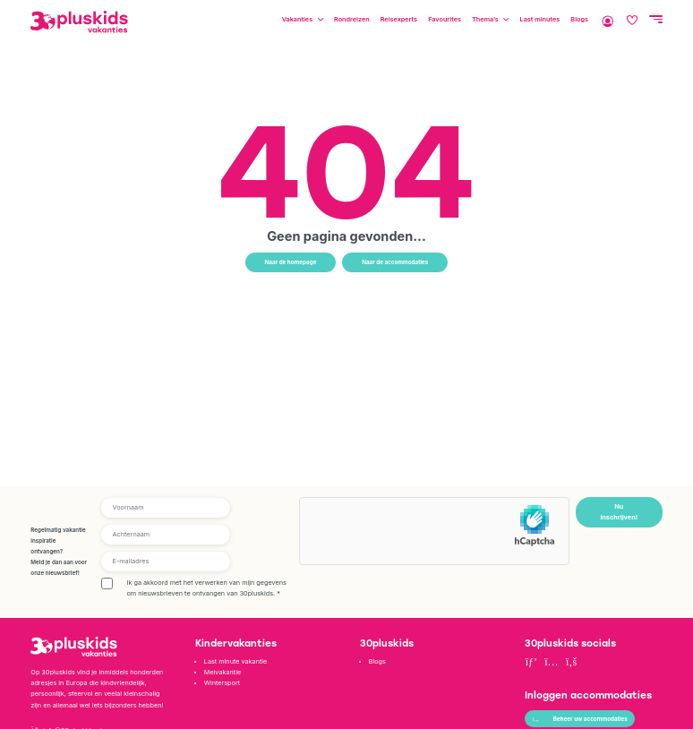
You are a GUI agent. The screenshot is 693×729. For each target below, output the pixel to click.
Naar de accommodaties (395, 262)
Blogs (579, 19)
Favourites (444, 19)
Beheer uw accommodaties (580, 719)
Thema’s (485, 19)
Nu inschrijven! (618, 511)
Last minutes (540, 19)
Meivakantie (222, 672)
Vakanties (297, 19)
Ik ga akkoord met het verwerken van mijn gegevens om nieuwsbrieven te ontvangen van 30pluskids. (206, 588)
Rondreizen (352, 19)
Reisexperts (399, 19)
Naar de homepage (291, 262)
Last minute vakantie (235, 661)
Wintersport (222, 683)
